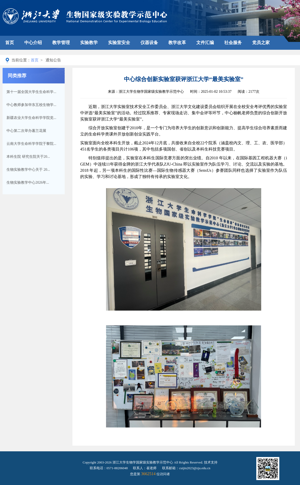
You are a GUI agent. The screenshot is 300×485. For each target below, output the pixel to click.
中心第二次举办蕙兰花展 (26, 131)
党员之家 (261, 42)
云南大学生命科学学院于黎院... (31, 144)
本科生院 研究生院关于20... (28, 157)
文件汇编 (205, 42)
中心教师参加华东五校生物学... (31, 105)
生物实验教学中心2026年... (27, 182)
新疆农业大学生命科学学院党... (31, 118)
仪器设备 (149, 42)
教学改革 (177, 42)
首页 (9, 42)
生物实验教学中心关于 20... (28, 170)
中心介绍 (33, 42)
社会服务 (233, 42)
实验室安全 (119, 42)
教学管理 (61, 42)
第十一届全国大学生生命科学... (31, 92)
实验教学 (89, 42)
